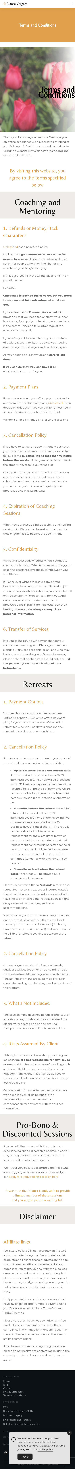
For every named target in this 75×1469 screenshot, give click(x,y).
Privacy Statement (13, 1392)
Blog (5, 1384)
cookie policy (45, 1450)
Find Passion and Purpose (17, 1420)
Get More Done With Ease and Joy (21, 1424)
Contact (7, 1388)
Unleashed (11, 246)
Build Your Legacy (12, 1415)
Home (6, 1381)
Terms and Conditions (14, 1395)
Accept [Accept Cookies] (25, 1457)
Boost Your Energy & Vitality (18, 1411)
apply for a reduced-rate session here (33, 1176)
